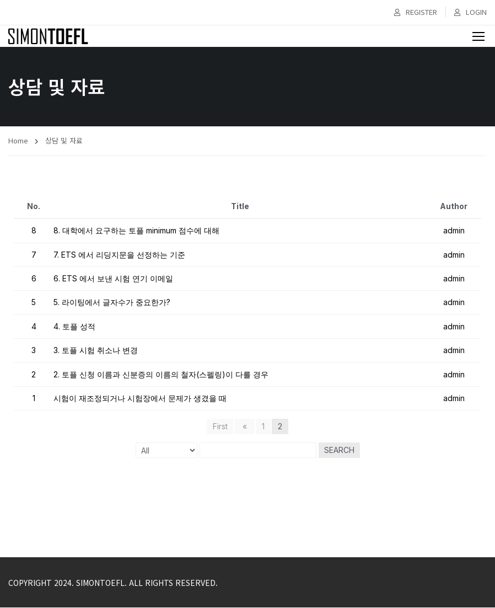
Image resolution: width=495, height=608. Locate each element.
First (221, 427)
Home (18, 141)
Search (339, 451)
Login (470, 12)
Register (415, 12)
